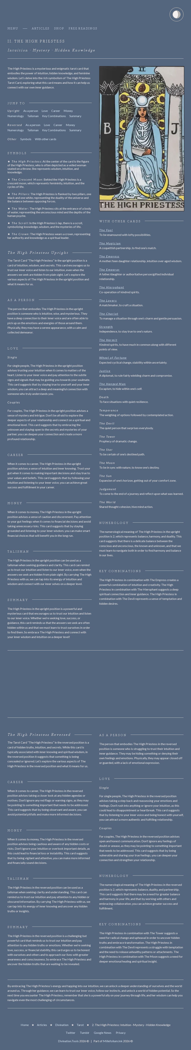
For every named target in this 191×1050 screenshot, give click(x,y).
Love (45, 110)
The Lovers (108, 300)
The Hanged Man (112, 384)
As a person (30, 110)
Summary (75, 130)
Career (55, 110)
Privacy (121, 1032)
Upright (13, 110)
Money (68, 110)
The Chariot (108, 313)
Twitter (70, 1032)
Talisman (33, 130)
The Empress (109, 256)
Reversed (14, 125)
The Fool (106, 230)
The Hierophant (111, 287)
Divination (61, 1025)
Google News (102, 1032)
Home (25, 1025)
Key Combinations (54, 130)
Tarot (80, 1025)
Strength (106, 326)
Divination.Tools (68, 1041)
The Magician (110, 243)
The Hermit (108, 340)
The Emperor (109, 269)
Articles (41, 28)
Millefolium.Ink (113, 1041)
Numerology (15, 130)
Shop (59, 28)
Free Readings (83, 28)
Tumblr (84, 1032)
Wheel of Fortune (113, 357)
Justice (105, 371)
